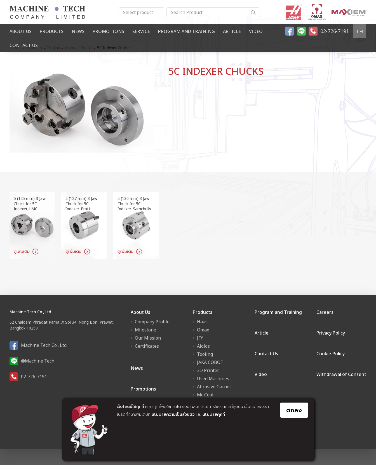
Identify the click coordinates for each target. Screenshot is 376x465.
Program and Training (186, 31)
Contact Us (24, 45)
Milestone (145, 330)
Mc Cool (205, 395)
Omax (203, 330)
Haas (202, 322)
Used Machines (213, 378)
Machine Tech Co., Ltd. (44, 345)
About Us (21, 31)
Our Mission (148, 338)
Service (141, 31)
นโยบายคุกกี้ (214, 414)
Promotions (108, 31)
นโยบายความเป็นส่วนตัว (173, 414)
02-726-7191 (34, 376)
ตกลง (294, 410)
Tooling (205, 354)
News (78, 31)
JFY (200, 338)
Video (256, 31)
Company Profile (152, 322)
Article (232, 31)
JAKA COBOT (210, 362)
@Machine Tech (37, 361)
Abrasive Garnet (214, 387)
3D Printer (208, 370)
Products (52, 31)
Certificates (147, 346)
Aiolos (203, 346)
